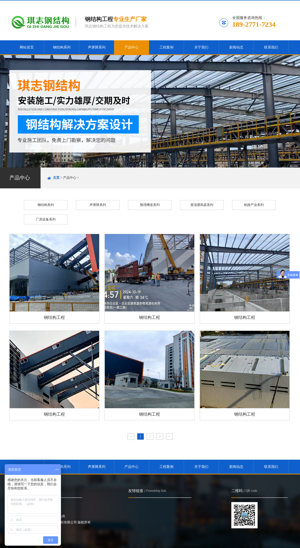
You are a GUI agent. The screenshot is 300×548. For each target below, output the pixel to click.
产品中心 (131, 47)
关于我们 (201, 47)
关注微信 (253, 4)
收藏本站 (226, 4)
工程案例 (166, 47)
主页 (56, 177)
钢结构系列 (62, 47)
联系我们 (278, 4)
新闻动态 (236, 47)
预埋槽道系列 (150, 205)
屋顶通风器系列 (201, 205)
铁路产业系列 (254, 205)
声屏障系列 (96, 47)
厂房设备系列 (46, 219)
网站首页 (27, 47)
